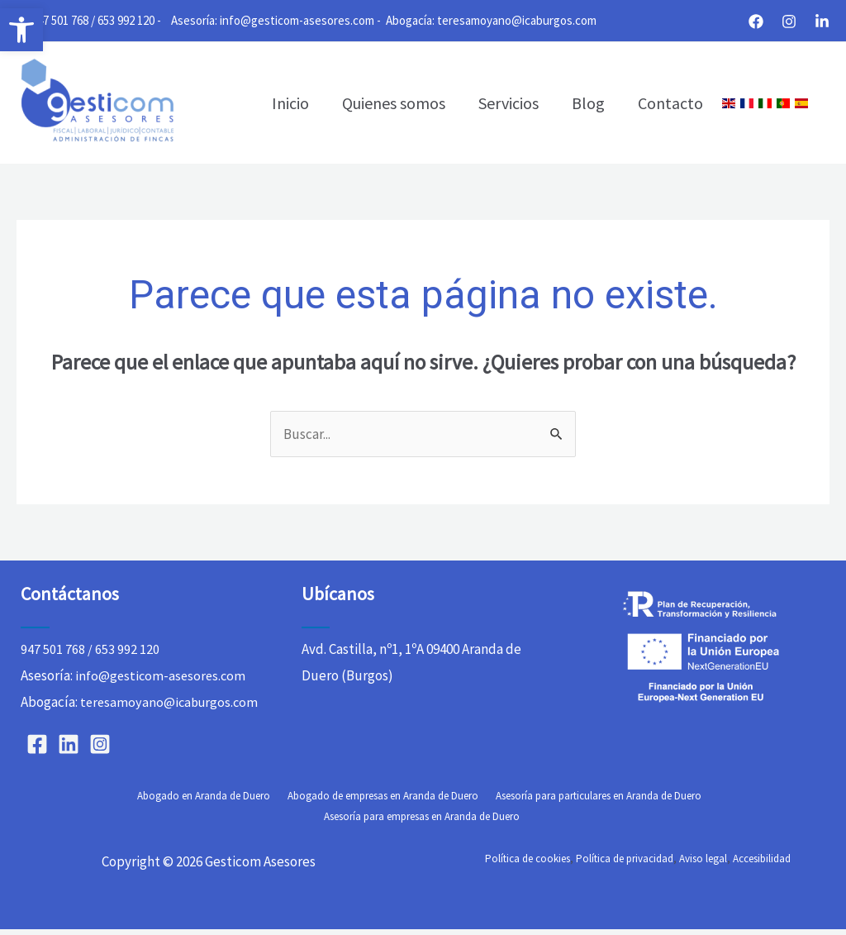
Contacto (670, 103)
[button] (21, 29)
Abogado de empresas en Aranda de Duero (277, 822)
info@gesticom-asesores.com (297, 20)
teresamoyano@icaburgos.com (516, 20)
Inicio (290, 103)
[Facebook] (756, 21)
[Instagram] (789, 21)
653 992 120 (125, 20)
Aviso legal (703, 864)
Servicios (508, 103)
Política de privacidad (624, 864)
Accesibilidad (762, 864)
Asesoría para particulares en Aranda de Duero (489, 822)
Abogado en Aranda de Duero (100, 822)
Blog (588, 103)
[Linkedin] (822, 21)
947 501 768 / (63, 20)
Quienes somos (393, 103)
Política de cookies (527, 864)
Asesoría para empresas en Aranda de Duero (705, 822)
